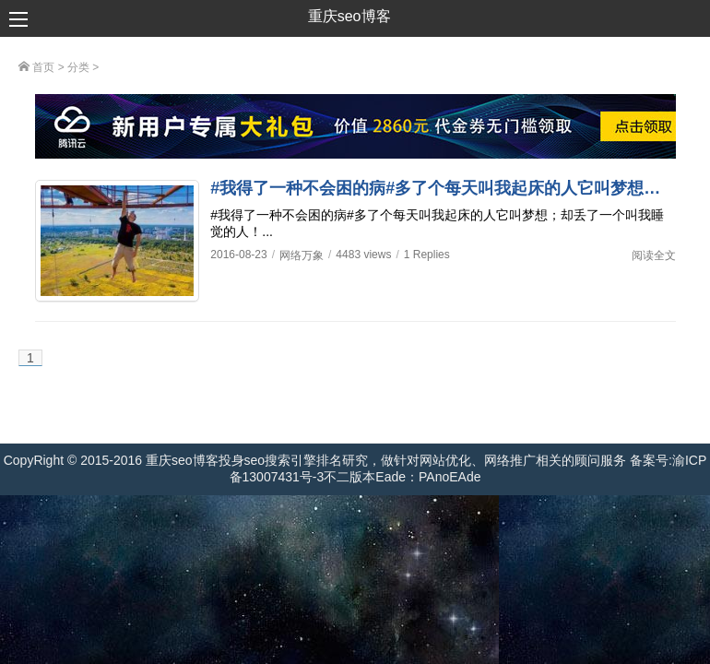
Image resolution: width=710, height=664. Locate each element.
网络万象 (301, 255)
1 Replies (427, 254)
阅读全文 (654, 255)
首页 (36, 67)
